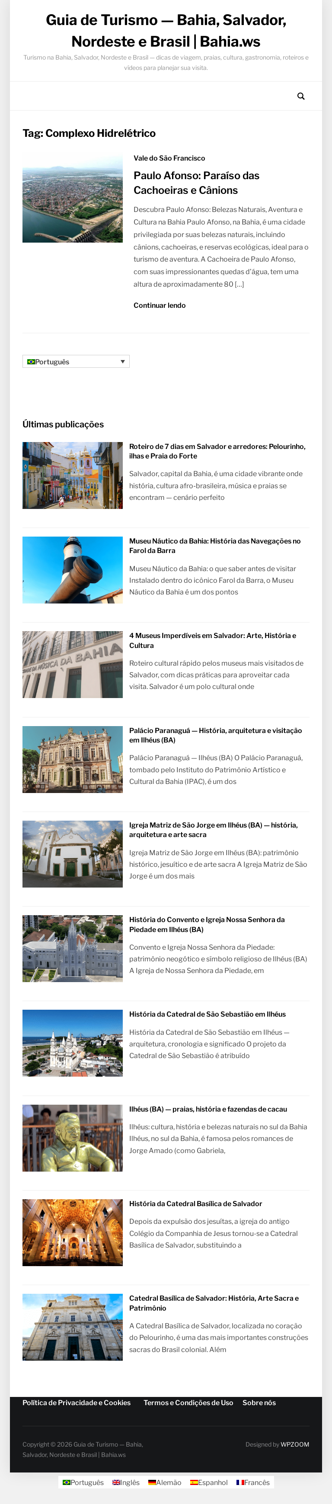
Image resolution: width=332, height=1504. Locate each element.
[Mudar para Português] (83, 1482)
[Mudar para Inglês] (126, 1482)
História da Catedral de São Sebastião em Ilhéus (207, 1014)
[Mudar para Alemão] (165, 1482)
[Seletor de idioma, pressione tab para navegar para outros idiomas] (76, 361)
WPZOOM (295, 1443)
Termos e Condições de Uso (188, 1401)
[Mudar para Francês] (253, 1482)
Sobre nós (259, 1401)
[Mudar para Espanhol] (209, 1482)
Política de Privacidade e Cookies (76, 1401)
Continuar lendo (160, 305)
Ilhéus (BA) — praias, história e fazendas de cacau (208, 1108)
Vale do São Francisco (169, 158)
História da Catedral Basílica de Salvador (195, 1203)
